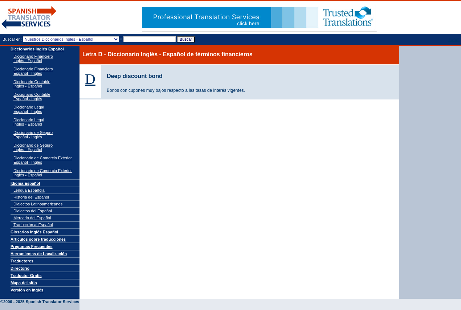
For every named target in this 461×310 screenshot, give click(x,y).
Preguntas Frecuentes (32, 246)
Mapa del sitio (24, 283)
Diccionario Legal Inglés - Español (28, 122)
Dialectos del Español (32, 211)
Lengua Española (29, 190)
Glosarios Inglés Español (34, 232)
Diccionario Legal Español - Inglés (28, 109)
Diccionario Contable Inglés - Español (31, 83)
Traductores (22, 261)
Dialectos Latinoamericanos (37, 204)
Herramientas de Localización (39, 254)
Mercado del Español (32, 218)
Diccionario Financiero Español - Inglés (33, 71)
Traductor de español (29, 17)
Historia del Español (31, 197)
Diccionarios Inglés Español (37, 49)
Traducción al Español (33, 225)
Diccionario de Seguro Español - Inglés (33, 134)
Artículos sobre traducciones (38, 239)
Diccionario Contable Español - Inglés (31, 96)
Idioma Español (25, 183)
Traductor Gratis (26, 275)
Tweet (454, 39)
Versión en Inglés (27, 290)
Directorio (20, 268)
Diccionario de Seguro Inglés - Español (33, 147)
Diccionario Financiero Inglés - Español (33, 58)
